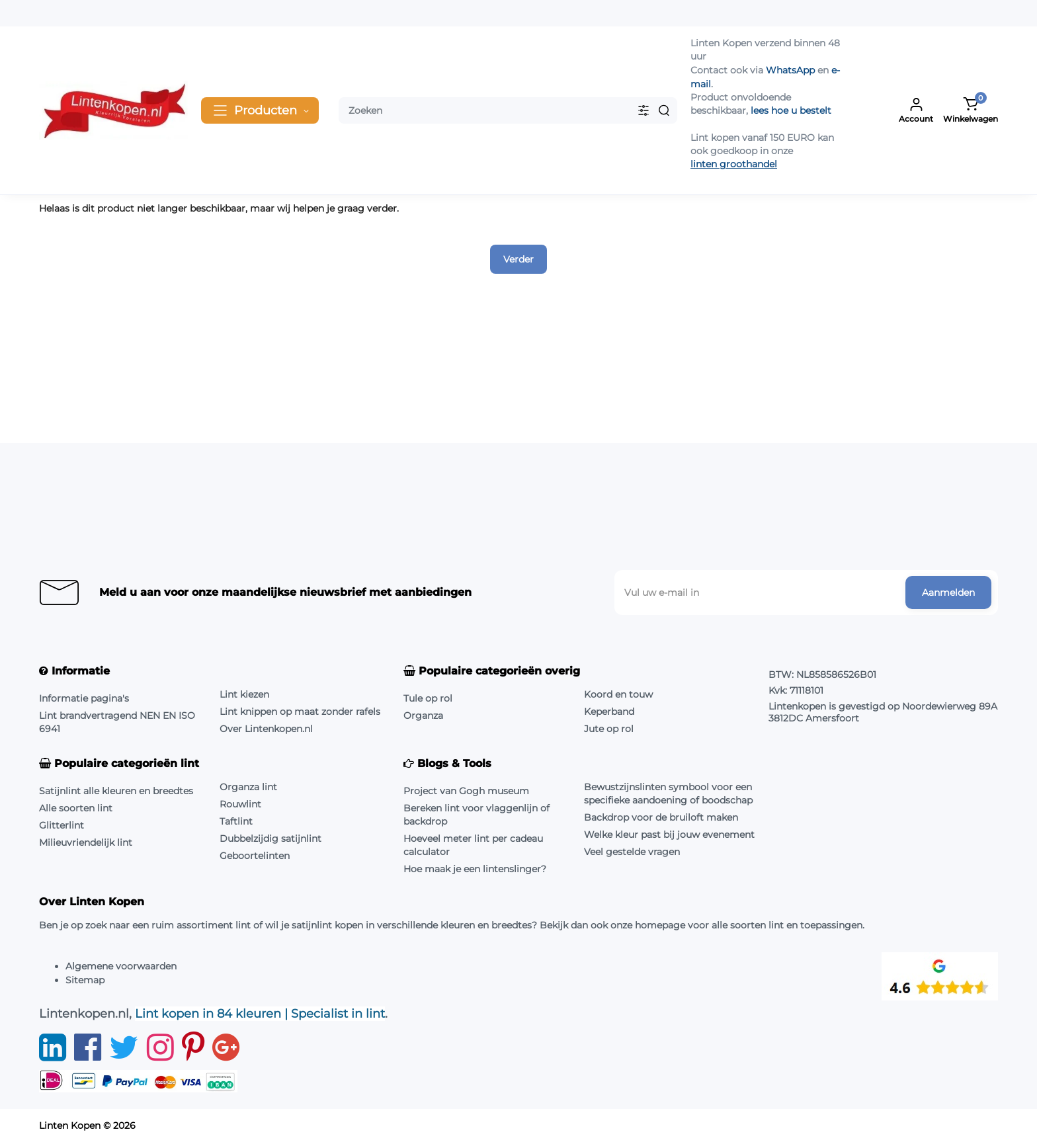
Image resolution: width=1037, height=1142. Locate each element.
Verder (518, 259)
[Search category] (643, 110)
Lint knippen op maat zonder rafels (300, 711)
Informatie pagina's (84, 698)
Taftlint (236, 821)
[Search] (664, 110)
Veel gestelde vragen (632, 852)
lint (243, 925)
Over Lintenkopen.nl (266, 729)
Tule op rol (427, 698)
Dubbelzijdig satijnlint (270, 838)
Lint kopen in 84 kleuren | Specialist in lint (260, 1013)
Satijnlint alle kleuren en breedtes (116, 791)
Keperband (609, 711)
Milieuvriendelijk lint (85, 842)
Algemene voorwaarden (121, 966)
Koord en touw (618, 694)
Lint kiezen (244, 694)
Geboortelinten (255, 856)
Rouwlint (240, 804)
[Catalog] (260, 110)
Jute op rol (609, 729)
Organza (423, 715)
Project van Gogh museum (466, 791)
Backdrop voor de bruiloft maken (661, 817)
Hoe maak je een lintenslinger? (474, 869)
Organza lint (248, 787)
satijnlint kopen (327, 925)
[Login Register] (916, 110)
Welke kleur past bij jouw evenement (669, 834)
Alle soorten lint (75, 808)
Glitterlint (61, 825)
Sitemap (84, 980)
